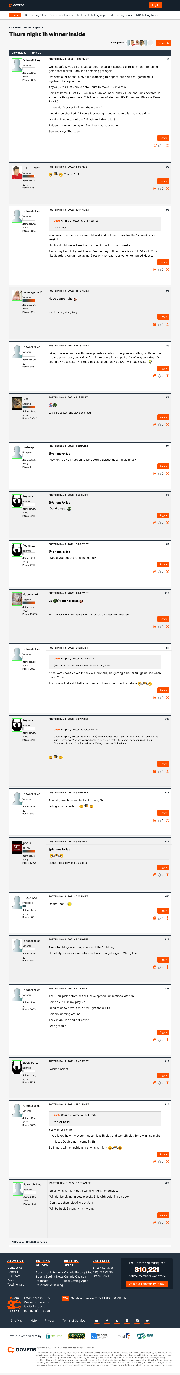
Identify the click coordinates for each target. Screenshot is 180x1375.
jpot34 (26, 843)
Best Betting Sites (35, 15)
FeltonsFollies (31, 60)
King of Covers (103, 1272)
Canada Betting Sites (78, 1272)
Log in (155, 5)
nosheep (28, 447)
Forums (15, 15)
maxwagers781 (32, 292)
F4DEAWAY (30, 897)
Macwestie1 (30, 594)
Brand (11, 1280)
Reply (163, 138)
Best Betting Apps (76, 1281)
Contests (101, 1260)
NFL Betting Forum (121, 15)
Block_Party (30, 1062)
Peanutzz (28, 496)
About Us (15, 1260)
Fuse (25, 398)
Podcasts (42, 1281)
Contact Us (14, 1267)
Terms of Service (73, 1320)
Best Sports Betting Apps (91, 15)
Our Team (13, 1276)
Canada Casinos (75, 1276)
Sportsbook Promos (61, 15)
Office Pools (101, 1276)
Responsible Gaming (49, 1285)
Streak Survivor (103, 1267)
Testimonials (15, 1284)
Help (34, 1320)
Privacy (49, 1320)
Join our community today (146, 1284)
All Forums (15, 27)
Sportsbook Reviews (49, 1272)
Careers (12, 1272)
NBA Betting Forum (147, 15)
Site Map (17, 1320)
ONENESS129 (31, 168)
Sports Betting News (49, 1276)
